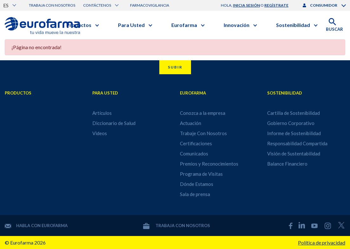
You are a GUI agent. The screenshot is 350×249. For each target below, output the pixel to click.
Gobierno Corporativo (290, 123)
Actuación (190, 123)
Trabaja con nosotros (52, 5)
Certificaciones (196, 143)
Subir (175, 67)
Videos (99, 133)
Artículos (102, 113)
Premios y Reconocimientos (209, 164)
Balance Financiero (287, 164)
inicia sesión (246, 5)
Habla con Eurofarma (36, 225)
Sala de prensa (195, 194)
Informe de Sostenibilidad (294, 133)
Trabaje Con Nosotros (203, 133)
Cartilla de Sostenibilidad (293, 113)
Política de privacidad (321, 242)
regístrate (276, 5)
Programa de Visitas (201, 174)
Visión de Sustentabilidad (293, 153)
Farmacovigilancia (149, 5)
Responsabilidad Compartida (297, 143)
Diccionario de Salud (113, 123)
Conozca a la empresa (202, 113)
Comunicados (194, 153)
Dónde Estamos (196, 184)
